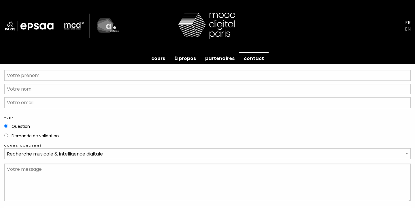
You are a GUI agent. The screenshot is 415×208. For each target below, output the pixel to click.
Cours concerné (23, 145)
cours (158, 58)
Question (21, 126)
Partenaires (220, 58)
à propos (185, 58)
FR (408, 23)
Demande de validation (35, 136)
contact (254, 58)
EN (408, 29)
